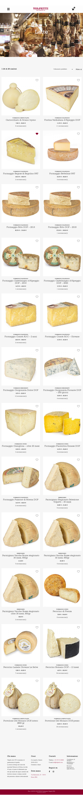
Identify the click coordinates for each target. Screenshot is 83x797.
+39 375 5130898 (59, 762)
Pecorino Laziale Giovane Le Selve (20, 670)
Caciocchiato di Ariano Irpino (20, 120)
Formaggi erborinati (20, 388)
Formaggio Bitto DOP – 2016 (21, 227)
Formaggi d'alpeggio (62, 118)
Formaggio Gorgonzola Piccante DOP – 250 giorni (62, 391)
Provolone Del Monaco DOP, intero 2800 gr (20, 724)
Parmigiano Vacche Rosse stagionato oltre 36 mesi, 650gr (20, 615)
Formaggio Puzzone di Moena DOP (21, 502)
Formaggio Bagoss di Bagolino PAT (20, 174)
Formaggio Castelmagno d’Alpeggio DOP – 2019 (20, 282)
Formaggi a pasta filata (20, 118)
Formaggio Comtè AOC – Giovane (62, 337)
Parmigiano (62, 500)
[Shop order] (62, 69)
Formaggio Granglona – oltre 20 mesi (21, 447)
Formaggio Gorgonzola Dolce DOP (20, 390)
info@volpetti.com (58, 765)
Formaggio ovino (21, 444)
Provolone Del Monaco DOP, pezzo (62, 723)
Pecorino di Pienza (62, 614)
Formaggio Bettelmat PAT (62, 174)
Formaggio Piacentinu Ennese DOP (62, 446)
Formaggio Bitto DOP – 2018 (62, 227)
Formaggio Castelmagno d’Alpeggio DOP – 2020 (62, 282)
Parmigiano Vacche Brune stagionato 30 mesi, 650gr (21, 559)
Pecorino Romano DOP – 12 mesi (62, 670)
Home (38, 38)
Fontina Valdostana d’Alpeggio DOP (62, 120)
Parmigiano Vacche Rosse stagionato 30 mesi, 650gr (62, 559)
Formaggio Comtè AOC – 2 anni (21, 337)
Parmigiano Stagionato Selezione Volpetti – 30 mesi (62, 503)
